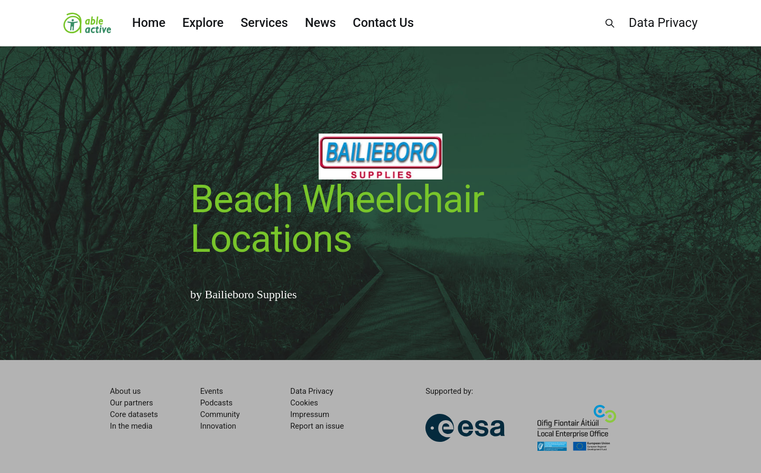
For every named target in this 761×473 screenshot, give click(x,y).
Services (264, 22)
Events (211, 391)
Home (148, 22)
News (320, 22)
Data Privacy (663, 22)
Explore (203, 22)
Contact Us (383, 22)
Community (220, 414)
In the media (131, 426)
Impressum (309, 414)
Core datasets (134, 414)
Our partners (131, 403)
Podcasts (216, 403)
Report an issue (317, 426)
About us (125, 391)
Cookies (304, 403)
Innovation (218, 426)
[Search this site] (609, 23)
